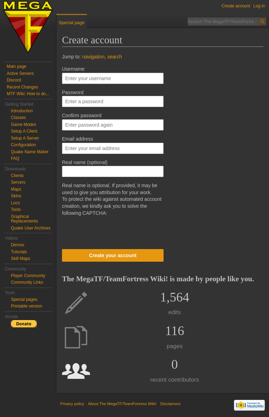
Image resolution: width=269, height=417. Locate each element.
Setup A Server (25, 138)
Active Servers (20, 73)
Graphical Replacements (24, 219)
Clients (17, 175)
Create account (236, 5)
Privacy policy (72, 404)
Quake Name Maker (29, 151)
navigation (93, 56)
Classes (18, 117)
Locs (15, 202)
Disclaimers (170, 404)
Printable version (26, 306)
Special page (71, 22)
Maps (16, 189)
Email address (77, 139)
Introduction (22, 110)
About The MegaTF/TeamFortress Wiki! (122, 404)
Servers (18, 182)
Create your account (112, 255)
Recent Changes (22, 87)
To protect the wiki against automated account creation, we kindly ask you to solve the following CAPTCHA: (111, 205)
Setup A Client (24, 131)
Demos (17, 244)
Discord (14, 80)
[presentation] (115, 230)
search (114, 56)
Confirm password (82, 115)
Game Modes (23, 124)
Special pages (24, 299)
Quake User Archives (30, 228)
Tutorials (19, 251)
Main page (16, 66)
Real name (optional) (85, 162)
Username (73, 69)
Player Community (28, 275)
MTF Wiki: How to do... (28, 93)
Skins (16, 195)
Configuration (23, 144)
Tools (16, 209)
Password (72, 92)
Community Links (27, 282)
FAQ (15, 158)
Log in (259, 5)
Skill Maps (20, 258)
